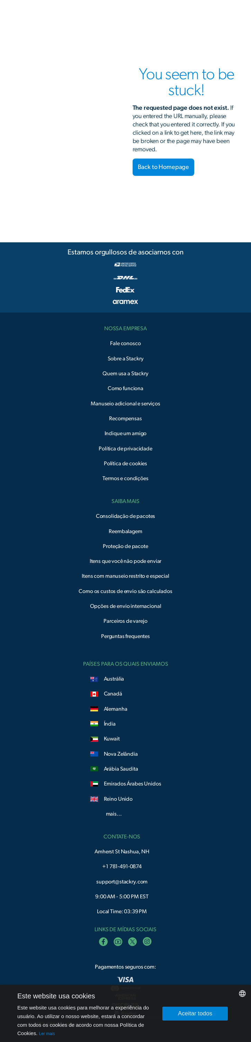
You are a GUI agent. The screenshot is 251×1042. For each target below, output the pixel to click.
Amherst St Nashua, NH (122, 851)
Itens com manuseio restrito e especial (125, 576)
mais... (114, 814)
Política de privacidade (125, 448)
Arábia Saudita (121, 769)
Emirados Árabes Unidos (132, 784)
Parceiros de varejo (125, 621)
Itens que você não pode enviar (126, 561)
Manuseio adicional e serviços (125, 403)
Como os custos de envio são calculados (125, 591)
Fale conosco (125, 343)
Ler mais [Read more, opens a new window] (47, 1033)
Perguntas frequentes (125, 636)
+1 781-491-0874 (122, 866)
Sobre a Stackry (126, 358)
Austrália (114, 679)
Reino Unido (118, 799)
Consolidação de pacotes (125, 516)
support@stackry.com (121, 881)
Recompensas (125, 418)
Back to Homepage (163, 167)
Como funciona (125, 388)
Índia (110, 724)
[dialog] (125, 1013)
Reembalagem (125, 531)
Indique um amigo (126, 433)
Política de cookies (125, 463)
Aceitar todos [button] (195, 1013)
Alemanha (115, 709)
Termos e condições (125, 478)
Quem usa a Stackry (125, 373)
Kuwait (112, 739)
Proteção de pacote (125, 546)
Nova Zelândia (121, 754)
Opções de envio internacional (125, 606)
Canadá (113, 694)
